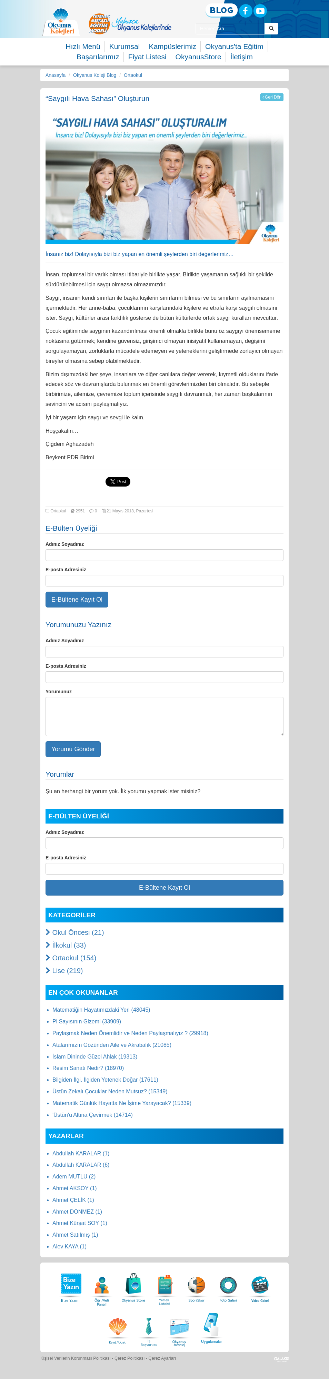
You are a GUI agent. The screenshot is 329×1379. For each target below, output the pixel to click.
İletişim (241, 57)
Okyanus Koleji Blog (94, 75)
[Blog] (222, 10)
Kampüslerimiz (172, 46)
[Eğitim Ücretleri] (117, 1327)
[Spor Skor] (196, 1286)
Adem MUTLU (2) (74, 1176)
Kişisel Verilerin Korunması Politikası (75, 1358)
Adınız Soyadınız (65, 544)
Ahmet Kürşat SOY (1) (79, 1223)
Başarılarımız (98, 57)
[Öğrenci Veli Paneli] (101, 1286)
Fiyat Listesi (147, 57)
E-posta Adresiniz (66, 569)
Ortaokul (133, 75)
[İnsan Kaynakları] (149, 1327)
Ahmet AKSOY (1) (74, 1188)
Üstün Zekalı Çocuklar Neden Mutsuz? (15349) (110, 1091)
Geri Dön (271, 97)
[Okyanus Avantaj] (179, 1327)
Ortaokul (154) (71, 958)
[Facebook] (245, 11)
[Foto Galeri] (228, 1286)
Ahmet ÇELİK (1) (73, 1200)
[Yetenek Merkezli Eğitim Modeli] (130, 23)
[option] (130, 23)
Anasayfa (56, 75)
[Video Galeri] (260, 1286)
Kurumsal (124, 46)
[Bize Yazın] (70, 1286)
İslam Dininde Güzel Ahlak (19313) (94, 1057)
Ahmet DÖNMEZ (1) (77, 1212)
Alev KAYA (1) (69, 1246)
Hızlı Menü (83, 46)
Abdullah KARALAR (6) (80, 1165)
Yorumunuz (59, 691)
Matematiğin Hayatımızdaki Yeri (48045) (101, 1010)
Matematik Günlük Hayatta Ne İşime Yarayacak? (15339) (121, 1103)
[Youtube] (260, 11)
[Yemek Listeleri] (165, 1286)
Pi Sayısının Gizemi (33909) (86, 1021)
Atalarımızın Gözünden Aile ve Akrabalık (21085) (111, 1045)
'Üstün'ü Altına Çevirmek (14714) (92, 1115)
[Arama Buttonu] (271, 28)
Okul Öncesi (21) (75, 932)
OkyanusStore (198, 57)
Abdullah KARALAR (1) (80, 1153)
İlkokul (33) (66, 945)
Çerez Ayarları (162, 1358)
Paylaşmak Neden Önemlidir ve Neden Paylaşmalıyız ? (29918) (130, 1033)
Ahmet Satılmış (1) (75, 1235)
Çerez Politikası (129, 1358)
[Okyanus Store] (133, 1286)
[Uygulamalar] (211, 1327)
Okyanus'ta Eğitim (234, 46)
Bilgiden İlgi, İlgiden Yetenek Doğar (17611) (105, 1080)
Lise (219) (64, 970)
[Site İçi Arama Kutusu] (230, 28)
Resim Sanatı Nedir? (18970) (88, 1068)
